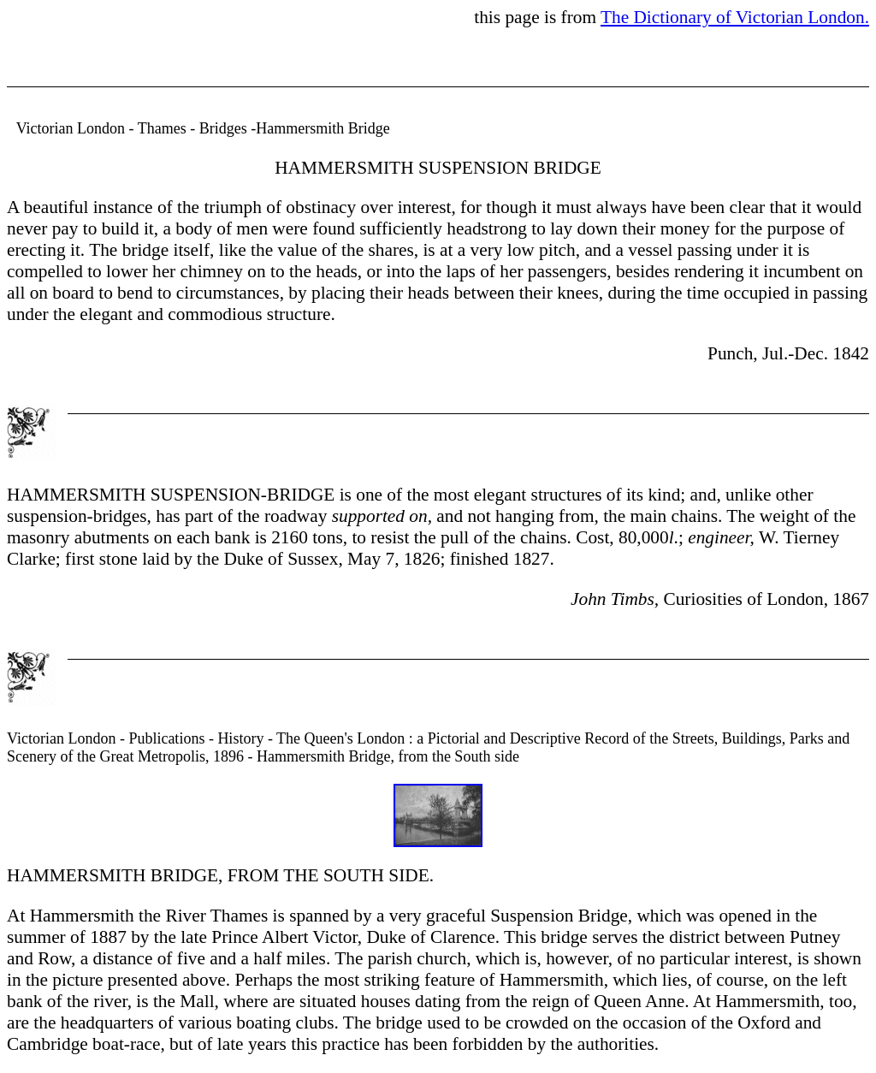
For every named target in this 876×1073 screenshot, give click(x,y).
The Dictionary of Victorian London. (735, 17)
